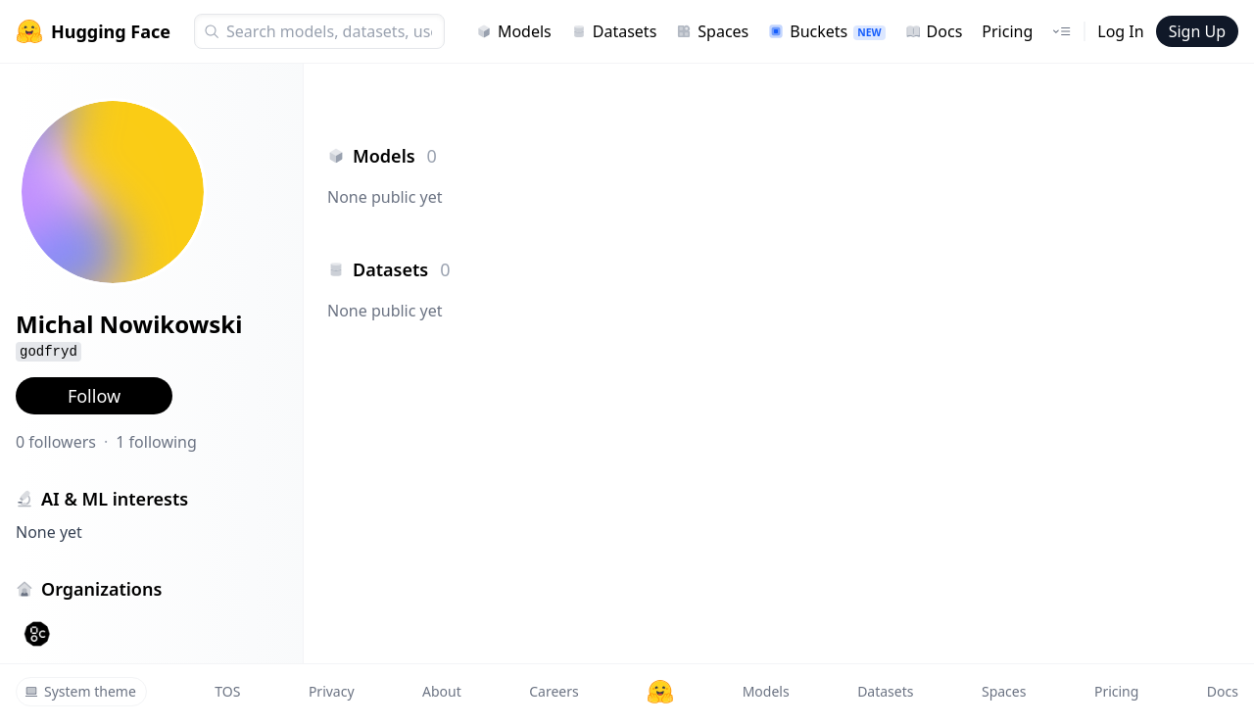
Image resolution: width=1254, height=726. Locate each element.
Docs (934, 31)
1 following (156, 442)
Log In (1120, 31)
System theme (80, 691)
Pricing (1007, 31)
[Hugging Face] (660, 691)
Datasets (614, 31)
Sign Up (1197, 31)
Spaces (712, 31)
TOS (227, 691)
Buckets (826, 31)
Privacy (332, 691)
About (441, 691)
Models (514, 31)
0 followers (56, 442)
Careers (553, 691)
